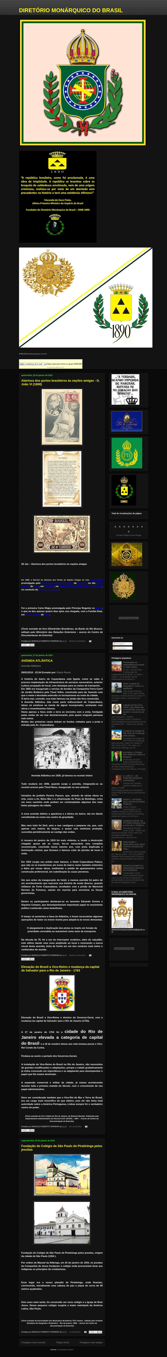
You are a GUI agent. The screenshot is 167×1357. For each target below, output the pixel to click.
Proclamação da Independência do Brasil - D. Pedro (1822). (134, 664)
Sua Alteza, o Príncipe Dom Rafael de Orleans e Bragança (134, 754)
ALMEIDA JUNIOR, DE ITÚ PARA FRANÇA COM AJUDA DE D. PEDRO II (134, 823)
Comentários (119, 648)
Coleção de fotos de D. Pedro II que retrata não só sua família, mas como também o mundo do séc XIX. (134, 709)
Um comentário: (75, 1126)
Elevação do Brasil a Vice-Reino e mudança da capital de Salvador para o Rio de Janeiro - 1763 (60, 968)
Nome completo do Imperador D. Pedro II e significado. (133, 686)
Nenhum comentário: (77, 641)
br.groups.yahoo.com (55, 367)
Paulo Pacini (64, 672)
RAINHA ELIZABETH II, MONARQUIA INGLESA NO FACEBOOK (133, 868)
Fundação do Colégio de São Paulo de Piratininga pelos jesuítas (133, 733)
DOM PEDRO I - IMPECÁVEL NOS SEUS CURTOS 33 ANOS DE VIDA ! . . (134, 845)
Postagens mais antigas (91, 1342)
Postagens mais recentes (33, 1342)
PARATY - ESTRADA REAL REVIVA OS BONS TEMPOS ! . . (134, 801)
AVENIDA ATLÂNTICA (37, 660)
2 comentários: (75, 1332)
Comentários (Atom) (65, 1350)
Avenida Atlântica (31, 666)
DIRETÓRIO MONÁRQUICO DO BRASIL (71, 10)
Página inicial (62, 1342)
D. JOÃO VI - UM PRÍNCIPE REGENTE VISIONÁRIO (132, 778)
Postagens (119, 644)
